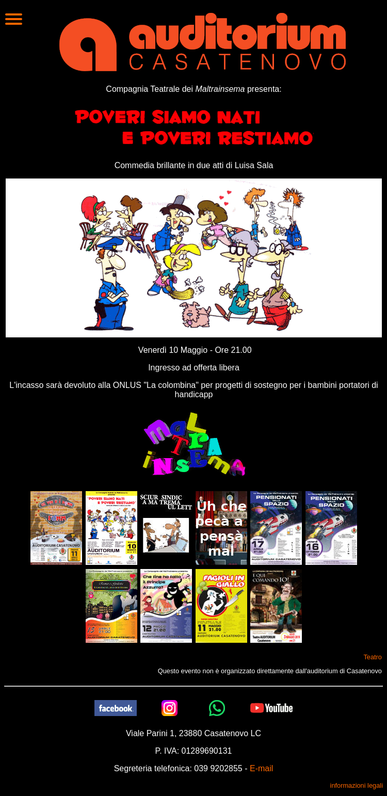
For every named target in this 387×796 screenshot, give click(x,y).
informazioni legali (356, 785)
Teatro (372, 657)
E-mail (261, 768)
